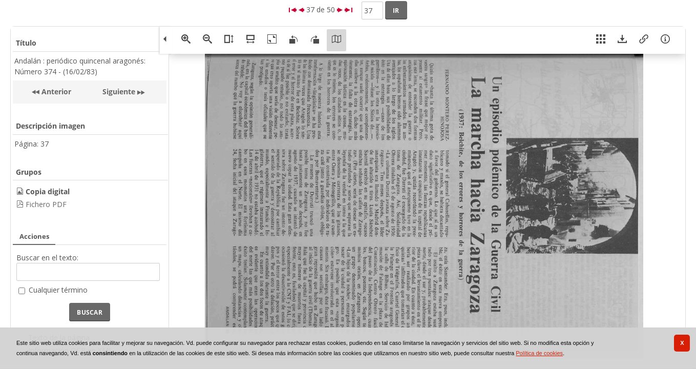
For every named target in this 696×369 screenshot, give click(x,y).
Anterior (55, 91)
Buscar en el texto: (47, 257)
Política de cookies (539, 353)
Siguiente (118, 91)
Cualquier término (58, 290)
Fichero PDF (46, 204)
